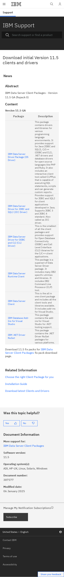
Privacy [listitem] (7, 548)
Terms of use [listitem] (10, 556)
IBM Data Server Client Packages (29, 351)
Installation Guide (16, 384)
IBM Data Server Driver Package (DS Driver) (18, 157)
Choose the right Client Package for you (29, 377)
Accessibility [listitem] (10, 564)
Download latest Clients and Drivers (27, 391)
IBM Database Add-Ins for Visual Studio (18, 321)
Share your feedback (51, 574)
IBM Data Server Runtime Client (16, 275)
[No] (29, 423)
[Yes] (11, 423)
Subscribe (11, 517)
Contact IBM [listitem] (9, 540)
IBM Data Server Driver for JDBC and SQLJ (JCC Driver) (18, 209)
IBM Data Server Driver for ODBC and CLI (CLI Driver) (16, 241)
